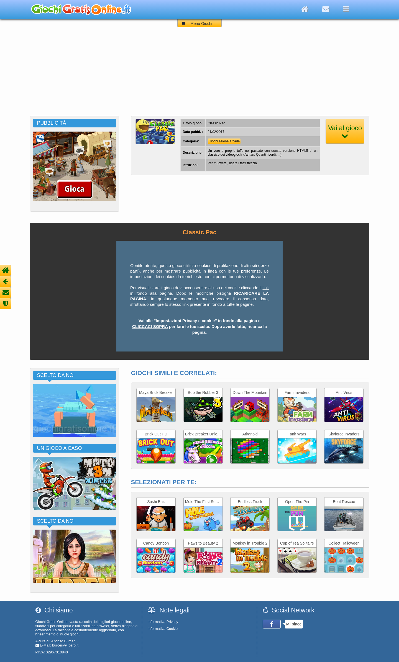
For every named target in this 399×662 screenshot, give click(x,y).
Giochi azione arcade (224, 141)
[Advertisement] (199, 74)
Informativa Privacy (163, 622)
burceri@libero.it (65, 645)
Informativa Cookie (163, 629)
